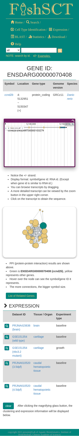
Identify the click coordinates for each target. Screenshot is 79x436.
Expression (58, 29)
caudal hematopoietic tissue (42, 366)
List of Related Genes (21, 295)
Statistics (36, 37)
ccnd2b (8, 94)
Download (56, 37)
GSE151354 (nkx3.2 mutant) (19, 351)
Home (17, 22)
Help (16, 44)
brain (37, 325)
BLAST (18, 37)
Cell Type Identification (28, 29)
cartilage (39, 336)
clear (8, 405)
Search (32, 22)
